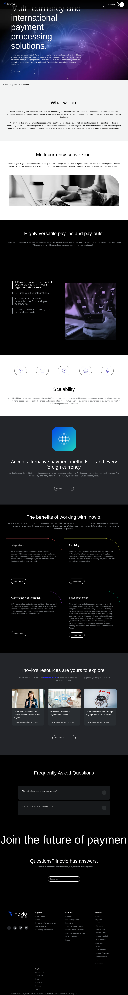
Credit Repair (101, 939)
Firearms (99, 926)
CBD (98, 946)
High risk (98, 920)
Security (68, 916)
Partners (38, 982)
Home (5, 84)
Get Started (111, 4)
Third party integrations (74, 926)
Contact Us (39, 972)
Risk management (72, 920)
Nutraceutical (101, 957)
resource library (50, 677)
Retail (97, 916)
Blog (37, 979)
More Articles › (64, 738)
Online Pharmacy (103, 953)
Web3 (37, 920)
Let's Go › (64, 488)
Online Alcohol (102, 936)
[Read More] (28, 698)
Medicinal (98, 943)
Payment (13, 84)
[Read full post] (28, 717)
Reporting (69, 923)
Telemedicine (101, 950)
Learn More (18, 581)
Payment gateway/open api (45, 923)
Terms (37, 989)
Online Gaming (101, 933)
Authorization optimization (75, 933)
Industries (99, 913)
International (40, 916)
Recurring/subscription (44, 930)
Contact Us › (64, 879)
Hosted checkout (41, 926)
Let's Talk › (23, 71)
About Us (39, 976)
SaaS (97, 960)
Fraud (67, 940)
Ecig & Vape (100, 929)
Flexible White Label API (74, 930)
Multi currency (71, 937)
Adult (98, 922)
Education (99, 964)
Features (69, 913)
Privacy (38, 986)
